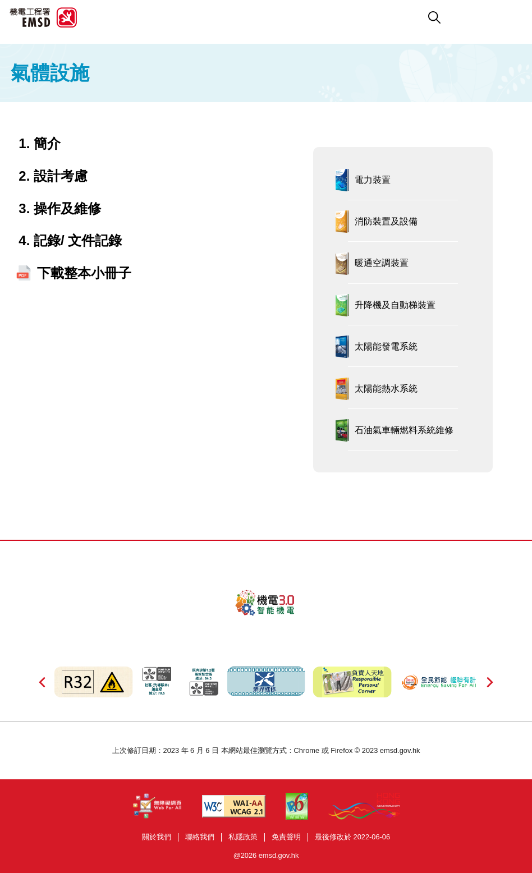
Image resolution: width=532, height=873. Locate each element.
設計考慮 (61, 175)
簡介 (47, 143)
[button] (315, 17)
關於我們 (156, 837)
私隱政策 (243, 837)
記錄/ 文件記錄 (78, 240)
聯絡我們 (199, 837)
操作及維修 (67, 208)
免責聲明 (286, 837)
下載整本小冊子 (84, 273)
